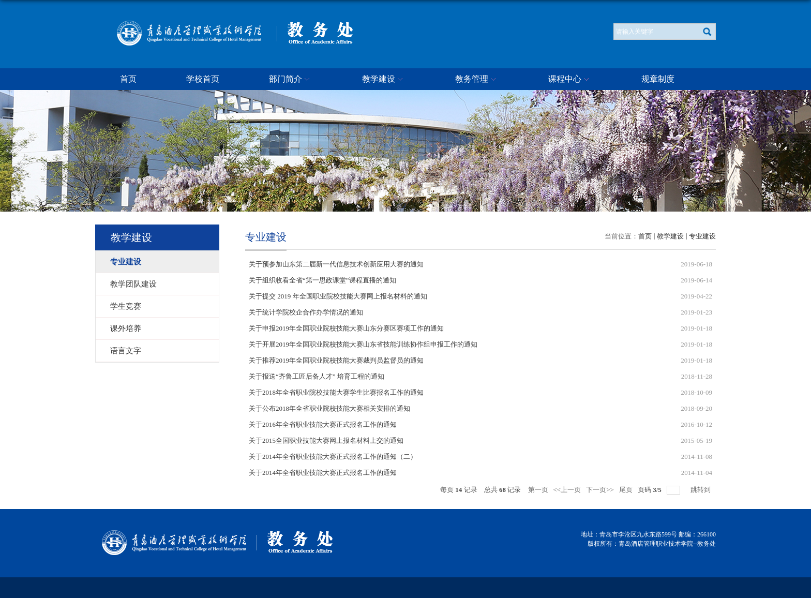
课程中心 (570, 79)
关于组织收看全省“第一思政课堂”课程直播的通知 (322, 280)
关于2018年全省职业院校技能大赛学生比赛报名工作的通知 (336, 392)
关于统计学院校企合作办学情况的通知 (306, 312)
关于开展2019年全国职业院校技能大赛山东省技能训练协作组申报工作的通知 (363, 344)
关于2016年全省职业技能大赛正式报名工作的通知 (323, 424)
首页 (128, 78)
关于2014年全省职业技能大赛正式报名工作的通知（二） (333, 456)
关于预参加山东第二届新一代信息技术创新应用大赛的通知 (336, 264)
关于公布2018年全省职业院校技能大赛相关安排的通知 (329, 408)
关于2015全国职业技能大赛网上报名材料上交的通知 (326, 440)
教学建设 (384, 79)
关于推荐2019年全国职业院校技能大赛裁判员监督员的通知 (336, 360)
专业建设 (702, 236)
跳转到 (701, 490)
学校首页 (202, 78)
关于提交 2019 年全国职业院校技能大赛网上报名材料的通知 (338, 296)
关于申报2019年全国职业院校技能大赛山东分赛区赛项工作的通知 (346, 328)
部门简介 (290, 79)
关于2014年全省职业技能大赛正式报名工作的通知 (323, 472)
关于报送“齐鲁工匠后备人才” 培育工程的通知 (316, 376)
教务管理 (477, 79)
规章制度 (657, 78)
